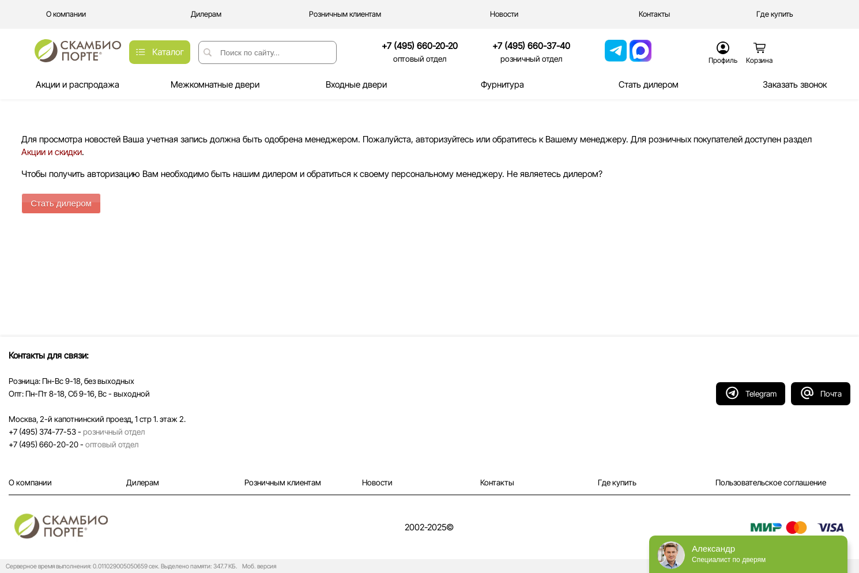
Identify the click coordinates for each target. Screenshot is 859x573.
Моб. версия (257, 566)
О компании (30, 482)
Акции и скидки (51, 151)
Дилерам (142, 482)
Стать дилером (61, 203)
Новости (377, 482)
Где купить (617, 482)
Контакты (497, 482)
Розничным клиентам (282, 482)
